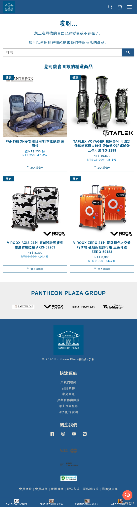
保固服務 (57, 489)
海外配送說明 (68, 412)
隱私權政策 (91, 489)
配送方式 (73, 489)
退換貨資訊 (110, 489)
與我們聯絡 (68, 382)
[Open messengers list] (127, 495)
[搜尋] (62, 52)
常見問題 (68, 394)
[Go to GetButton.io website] (127, 503)
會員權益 (41, 489)
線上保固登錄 (68, 406)
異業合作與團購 (68, 400)
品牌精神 (68, 388)
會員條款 (25, 489)
